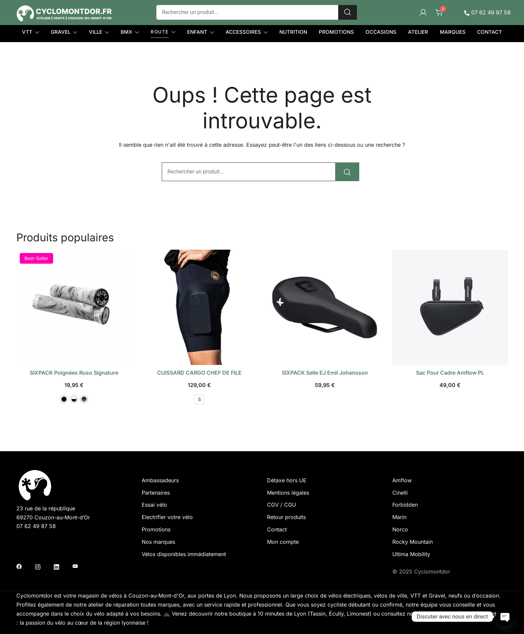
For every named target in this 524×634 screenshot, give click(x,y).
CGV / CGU (281, 504)
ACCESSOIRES (243, 32)
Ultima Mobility (411, 554)
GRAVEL (61, 32)
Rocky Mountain (412, 541)
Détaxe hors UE (286, 480)
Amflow (402, 480)
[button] (64, 399)
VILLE (95, 32)
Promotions (156, 529)
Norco (400, 529)
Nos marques (158, 541)
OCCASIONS (381, 32)
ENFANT (197, 32)
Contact (277, 529)
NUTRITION (293, 32)
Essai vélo (154, 504)
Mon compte (283, 541)
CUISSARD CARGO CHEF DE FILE (199, 372)
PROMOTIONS (336, 32)
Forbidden (405, 504)
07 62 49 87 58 (487, 12)
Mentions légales (288, 492)
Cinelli (400, 492)
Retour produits (286, 517)
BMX (126, 32)
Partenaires (156, 492)
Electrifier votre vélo (167, 517)
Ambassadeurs (160, 480)
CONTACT (489, 32)
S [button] (199, 399)
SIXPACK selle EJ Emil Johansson (325, 372)
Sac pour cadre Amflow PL (450, 372)
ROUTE (160, 31)
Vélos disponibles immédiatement (184, 554)
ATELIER (418, 32)
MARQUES (453, 32)
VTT (27, 32)
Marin (399, 517)
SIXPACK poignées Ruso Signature (74, 372)
